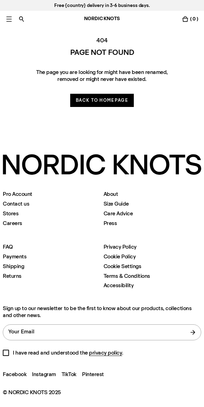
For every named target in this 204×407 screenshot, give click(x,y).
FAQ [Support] (8, 246)
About (111, 194)
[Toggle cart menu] (190, 19)
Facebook (14, 374)
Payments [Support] (14, 256)
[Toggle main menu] (9, 19)
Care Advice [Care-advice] (118, 213)
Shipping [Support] (13, 266)
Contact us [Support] (16, 203)
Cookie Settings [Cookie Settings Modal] (122, 266)
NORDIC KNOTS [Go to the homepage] (102, 19)
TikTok (69, 374)
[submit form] (193, 332)
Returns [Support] (12, 276)
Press (110, 223)
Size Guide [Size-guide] (116, 203)
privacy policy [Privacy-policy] (105, 352)
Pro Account (17, 194)
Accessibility (119, 285)
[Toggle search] (21, 19)
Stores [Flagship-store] (10, 213)
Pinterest (93, 374)
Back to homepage (102, 100)
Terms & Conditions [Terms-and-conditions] (127, 276)
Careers (12, 223)
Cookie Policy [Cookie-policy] (120, 256)
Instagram (44, 374)
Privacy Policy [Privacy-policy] (120, 246)
